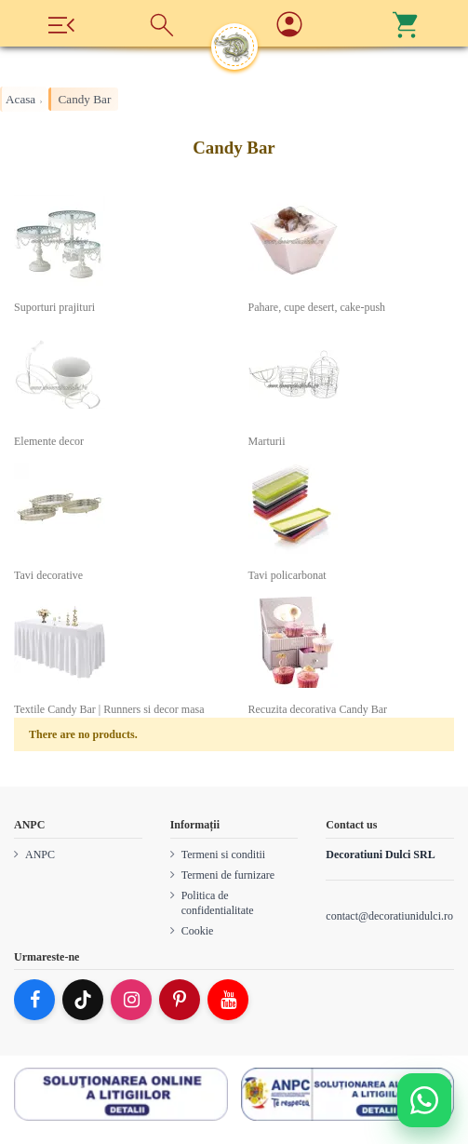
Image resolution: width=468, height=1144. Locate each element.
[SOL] (121, 1094)
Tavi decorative (48, 575)
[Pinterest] (179, 999)
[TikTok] (82, 999)
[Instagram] (131, 999)
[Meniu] (61, 23)
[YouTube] (227, 999)
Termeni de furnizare (227, 875)
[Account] (307, 25)
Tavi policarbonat (287, 575)
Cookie (197, 930)
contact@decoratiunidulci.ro (389, 915)
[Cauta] (162, 23)
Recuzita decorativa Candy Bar (318, 709)
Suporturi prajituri (54, 307)
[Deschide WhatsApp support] (424, 1100)
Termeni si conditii (223, 854)
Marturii (267, 441)
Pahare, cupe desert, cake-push (317, 307)
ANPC (40, 854)
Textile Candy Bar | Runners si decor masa (109, 709)
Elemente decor (49, 441)
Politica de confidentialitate (217, 903)
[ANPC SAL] (348, 1094)
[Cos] (406, 23)
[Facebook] (34, 999)
